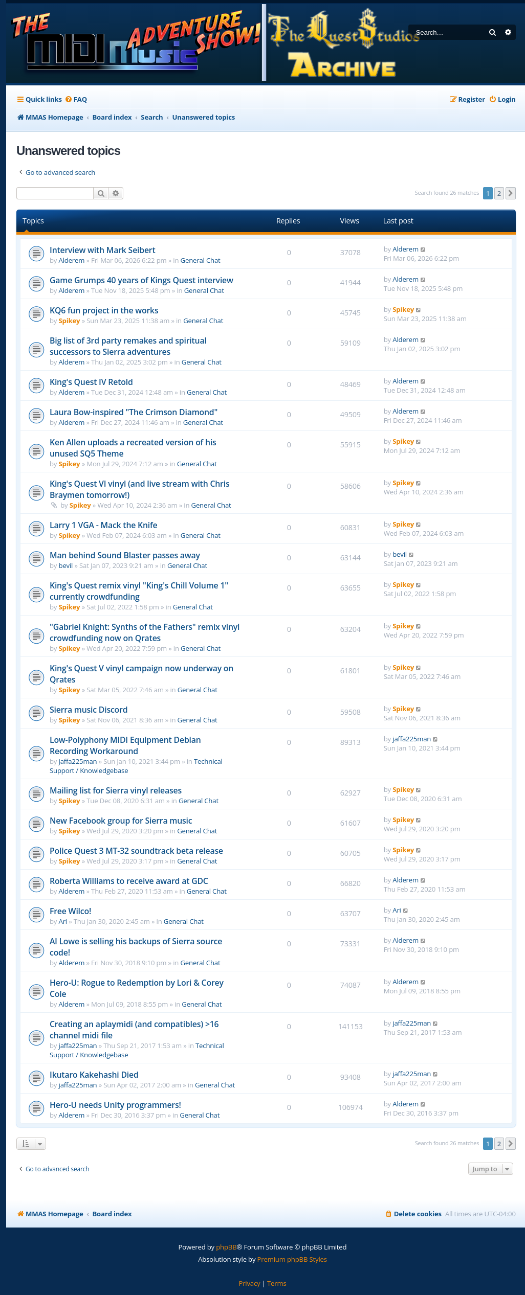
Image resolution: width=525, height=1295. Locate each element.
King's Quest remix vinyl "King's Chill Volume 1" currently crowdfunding (139, 591)
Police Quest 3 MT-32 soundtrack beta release (136, 850)
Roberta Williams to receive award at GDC (129, 881)
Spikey (69, 320)
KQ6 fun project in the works (104, 310)
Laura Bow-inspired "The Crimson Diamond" (133, 412)
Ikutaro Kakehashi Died (94, 1074)
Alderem (72, 260)
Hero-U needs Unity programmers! (115, 1104)
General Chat (201, 260)
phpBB (226, 1247)
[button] (511, 193)
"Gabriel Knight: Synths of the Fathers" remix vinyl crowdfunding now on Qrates (144, 632)
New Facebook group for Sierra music (121, 820)
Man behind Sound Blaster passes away (125, 555)
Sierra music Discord (88, 709)
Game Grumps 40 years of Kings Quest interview (141, 280)
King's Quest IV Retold (91, 382)
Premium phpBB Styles (292, 1259)
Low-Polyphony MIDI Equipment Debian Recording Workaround (125, 745)
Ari (63, 921)
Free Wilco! (70, 911)
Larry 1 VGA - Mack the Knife (103, 525)
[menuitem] (75, 99)
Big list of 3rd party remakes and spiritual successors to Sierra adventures (128, 346)
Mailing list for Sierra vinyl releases (116, 790)
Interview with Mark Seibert (103, 250)
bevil (66, 565)
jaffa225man (78, 761)
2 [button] (499, 193)
